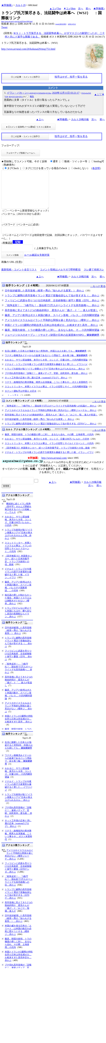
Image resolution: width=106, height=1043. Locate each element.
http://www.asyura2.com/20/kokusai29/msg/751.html (28, 49)
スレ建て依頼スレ (94, 277)
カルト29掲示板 (80, 119)
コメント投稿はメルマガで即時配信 (60, 277)
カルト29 (20, 5)
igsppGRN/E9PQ (60, 24)
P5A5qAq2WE (86, 93)
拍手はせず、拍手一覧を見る (71, 76)
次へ (80, 8)
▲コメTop (55, 8)
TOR (6, 97)
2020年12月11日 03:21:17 (65, 92)
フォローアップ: (10, 145)
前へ (88, 8)
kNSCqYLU (72, 24)
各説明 (96, 168)
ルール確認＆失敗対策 (37, 262)
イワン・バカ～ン (29, 92)
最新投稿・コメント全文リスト (19, 277)
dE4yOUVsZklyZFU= (16, 97)
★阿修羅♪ (7, 5)
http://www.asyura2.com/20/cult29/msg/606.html (17, 21)
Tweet (4, 27)
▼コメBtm (70, 8)
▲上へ (40, 119)
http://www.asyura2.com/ (54, 465)
